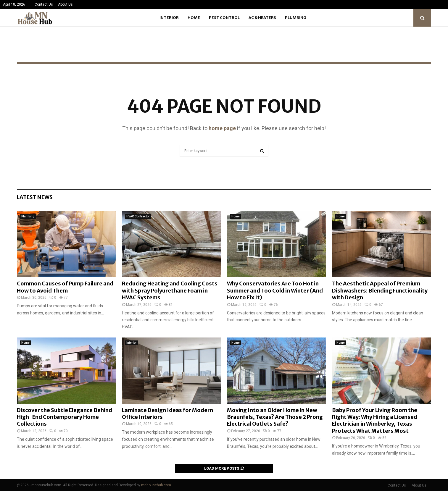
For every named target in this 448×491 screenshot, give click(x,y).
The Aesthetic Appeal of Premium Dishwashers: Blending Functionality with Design (380, 290)
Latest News (35, 197)
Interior (169, 17)
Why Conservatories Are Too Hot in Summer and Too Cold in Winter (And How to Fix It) (275, 290)
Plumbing (295, 17)
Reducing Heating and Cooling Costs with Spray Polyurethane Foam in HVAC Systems (169, 290)
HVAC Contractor (138, 216)
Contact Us (44, 4)
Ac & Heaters (262, 17)
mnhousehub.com (156, 485)
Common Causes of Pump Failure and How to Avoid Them (65, 287)
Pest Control (224, 17)
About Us (65, 4)
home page (222, 128)
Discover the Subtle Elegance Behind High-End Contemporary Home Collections (64, 417)
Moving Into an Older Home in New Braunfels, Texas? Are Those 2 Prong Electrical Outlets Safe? (275, 417)
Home (194, 17)
